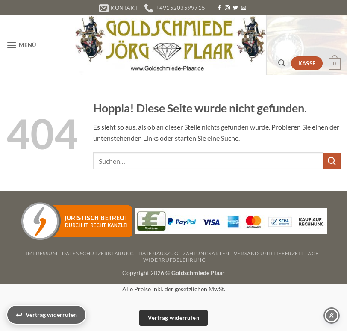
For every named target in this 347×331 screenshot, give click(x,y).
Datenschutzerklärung (98, 253)
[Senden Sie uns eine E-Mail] (243, 8)
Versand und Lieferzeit (268, 253)
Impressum (42, 253)
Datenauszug (158, 253)
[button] (21, 45)
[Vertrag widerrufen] (46, 315)
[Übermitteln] (332, 161)
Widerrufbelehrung (174, 260)
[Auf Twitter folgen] (235, 8)
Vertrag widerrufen (173, 317)
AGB (313, 253)
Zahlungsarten (205, 253)
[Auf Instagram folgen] (227, 8)
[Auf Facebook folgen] (219, 8)
